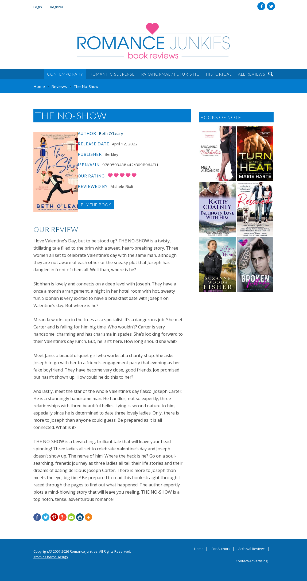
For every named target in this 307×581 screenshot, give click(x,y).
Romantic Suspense (112, 74)
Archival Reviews (252, 549)
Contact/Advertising (251, 561)
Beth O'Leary (111, 133)
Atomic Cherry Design (50, 557)
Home (199, 549)
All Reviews (251, 74)
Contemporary (65, 74)
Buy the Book (96, 204)
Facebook (261, 6)
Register (56, 7)
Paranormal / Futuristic (170, 74)
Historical (219, 74)
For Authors (221, 549)
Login (37, 7)
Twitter (271, 6)
